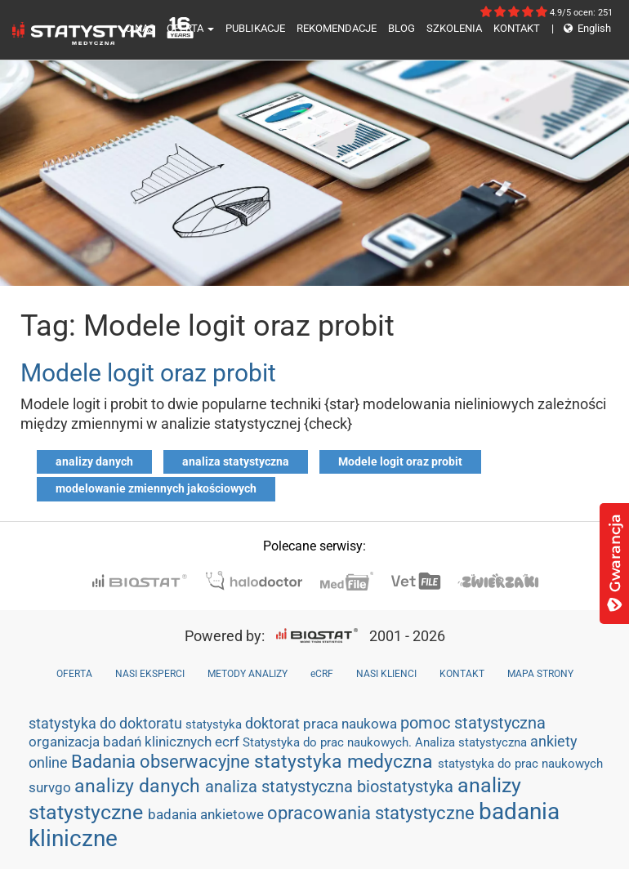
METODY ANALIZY (247, 674)
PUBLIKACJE (255, 28)
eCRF (321, 674)
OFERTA (190, 28)
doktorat (274, 723)
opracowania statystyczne (373, 813)
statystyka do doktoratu (107, 723)
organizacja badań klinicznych (122, 741)
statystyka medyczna (346, 761)
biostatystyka (407, 786)
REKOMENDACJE (337, 28)
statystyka (215, 724)
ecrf (229, 741)
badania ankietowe (207, 814)
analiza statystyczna (235, 461)
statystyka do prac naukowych (520, 763)
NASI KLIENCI (386, 674)
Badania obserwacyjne (162, 761)
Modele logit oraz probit (148, 373)
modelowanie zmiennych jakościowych (156, 488)
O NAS (140, 28)
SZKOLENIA (454, 28)
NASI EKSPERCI (150, 674)
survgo (51, 787)
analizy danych (94, 461)
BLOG (401, 28)
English (581, 28)
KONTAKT (516, 28)
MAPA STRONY (540, 674)
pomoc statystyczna (473, 723)
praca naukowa (351, 723)
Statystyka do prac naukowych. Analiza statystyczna (386, 742)
